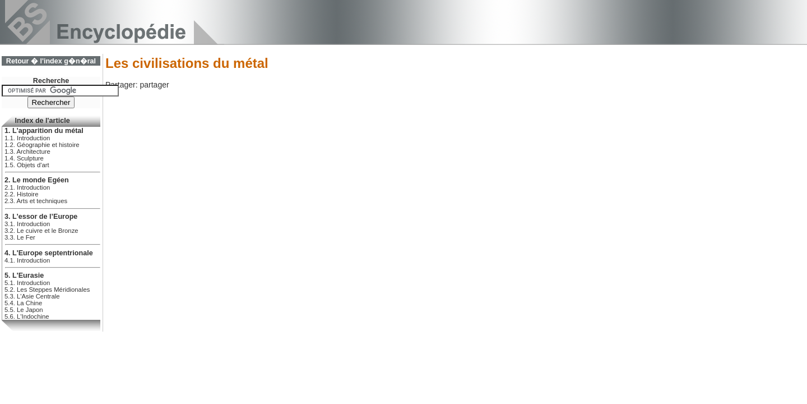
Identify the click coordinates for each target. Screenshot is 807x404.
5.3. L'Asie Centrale (32, 296)
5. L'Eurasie (24, 275)
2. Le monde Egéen (36, 180)
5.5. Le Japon (23, 309)
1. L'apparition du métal (44, 131)
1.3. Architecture (27, 151)
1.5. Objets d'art (26, 165)
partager (154, 84)
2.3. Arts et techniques (35, 201)
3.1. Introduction (27, 224)
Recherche (51, 81)
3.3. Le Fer (19, 237)
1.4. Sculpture (24, 158)
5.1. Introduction (27, 282)
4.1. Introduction (27, 260)
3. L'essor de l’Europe (40, 217)
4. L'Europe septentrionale (48, 253)
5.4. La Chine (23, 303)
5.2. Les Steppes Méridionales (47, 289)
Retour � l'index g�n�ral (51, 61)
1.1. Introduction (27, 138)
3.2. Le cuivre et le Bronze (41, 230)
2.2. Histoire (21, 194)
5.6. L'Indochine (26, 316)
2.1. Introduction (27, 187)
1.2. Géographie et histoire (42, 144)
